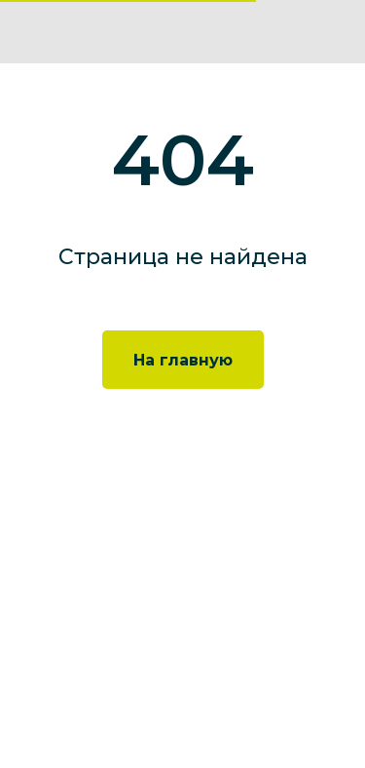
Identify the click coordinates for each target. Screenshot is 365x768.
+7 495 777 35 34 (95, 579)
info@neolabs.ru (95, 607)
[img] (334, 31)
